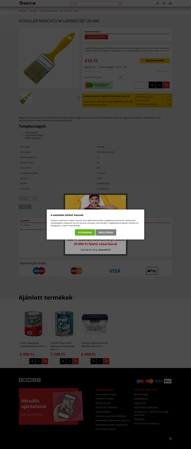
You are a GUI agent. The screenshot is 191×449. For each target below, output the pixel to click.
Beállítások (106, 232)
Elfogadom (85, 232)
